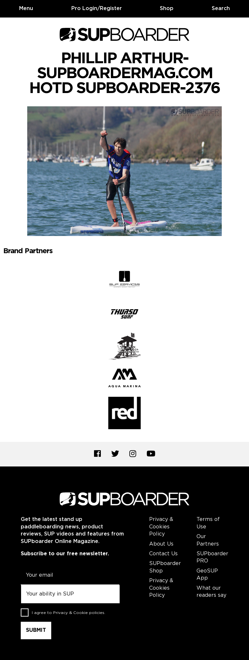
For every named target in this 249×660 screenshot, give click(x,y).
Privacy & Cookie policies (78, 612)
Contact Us (163, 553)
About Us (161, 544)
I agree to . (68, 612)
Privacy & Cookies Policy (161, 526)
